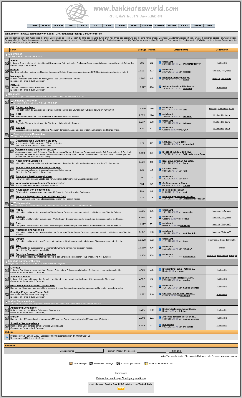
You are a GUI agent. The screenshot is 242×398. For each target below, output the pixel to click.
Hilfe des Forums (90, 38)
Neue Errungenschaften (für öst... (179, 196)
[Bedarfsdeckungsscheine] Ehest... (179, 309)
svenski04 (188, 212)
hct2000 (212, 108)
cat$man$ (187, 88)
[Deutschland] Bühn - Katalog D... (179, 269)
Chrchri (42, 338)
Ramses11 (226, 78)
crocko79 (184, 219)
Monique (216, 71)
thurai (231, 108)
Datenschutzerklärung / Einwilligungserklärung (121, 378)
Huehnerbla (222, 63)
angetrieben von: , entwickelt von (121, 384)
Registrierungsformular (32, 40)
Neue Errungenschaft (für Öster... (179, 161)
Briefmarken (168, 324)
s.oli (185, 192)
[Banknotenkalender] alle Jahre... (178, 278)
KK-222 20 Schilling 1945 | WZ (177, 152)
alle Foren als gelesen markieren (223, 356)
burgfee (186, 185)
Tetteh (186, 79)
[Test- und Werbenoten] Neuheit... (179, 293)
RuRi (185, 171)
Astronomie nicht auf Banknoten (178, 86)
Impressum (121, 373)
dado (185, 241)
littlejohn (183, 311)
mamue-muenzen (191, 288)
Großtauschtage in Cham (175, 183)
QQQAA (184, 130)
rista (185, 110)
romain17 (44, 250)
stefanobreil (188, 144)
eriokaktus (188, 327)
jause (181, 271)
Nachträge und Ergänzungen (176, 77)
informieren (74, 40)
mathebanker (189, 256)
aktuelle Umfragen (198, 356)
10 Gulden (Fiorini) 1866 (174, 142)
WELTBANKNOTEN (192, 64)
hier (26, 42)
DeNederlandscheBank (194, 154)
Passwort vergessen (125, 351)
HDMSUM (211, 255)
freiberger (187, 72)
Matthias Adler (190, 233)
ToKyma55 (226, 71)
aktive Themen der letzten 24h (174, 356)
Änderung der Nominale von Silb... (179, 317)
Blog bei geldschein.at (173, 190)
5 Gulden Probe (170, 169)
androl (222, 248)
